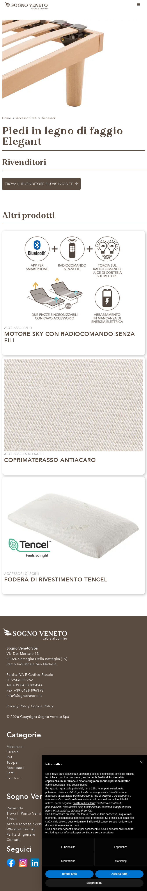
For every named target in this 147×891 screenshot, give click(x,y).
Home (6, 118)
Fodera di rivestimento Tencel (55, 579)
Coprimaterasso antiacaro (50, 460)
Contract (14, 778)
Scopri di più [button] (95, 882)
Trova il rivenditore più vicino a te (39, 184)
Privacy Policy (18, 706)
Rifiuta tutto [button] (69, 873)
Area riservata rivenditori (29, 824)
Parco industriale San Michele (32, 664)
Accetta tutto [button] (119, 873)
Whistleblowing (21, 829)
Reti (10, 757)
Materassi (15, 746)
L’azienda (15, 808)
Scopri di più (71, 349)
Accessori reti (26, 118)
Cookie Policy (42, 706)
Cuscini (13, 752)
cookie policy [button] (79, 784)
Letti (11, 773)
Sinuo (12, 818)
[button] (141, 762)
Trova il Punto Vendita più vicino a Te (40, 813)
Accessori (49, 118)
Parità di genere (21, 834)
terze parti (103, 788)
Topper (13, 762)
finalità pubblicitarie (84, 803)
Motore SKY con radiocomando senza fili (69, 337)
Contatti (14, 839)
